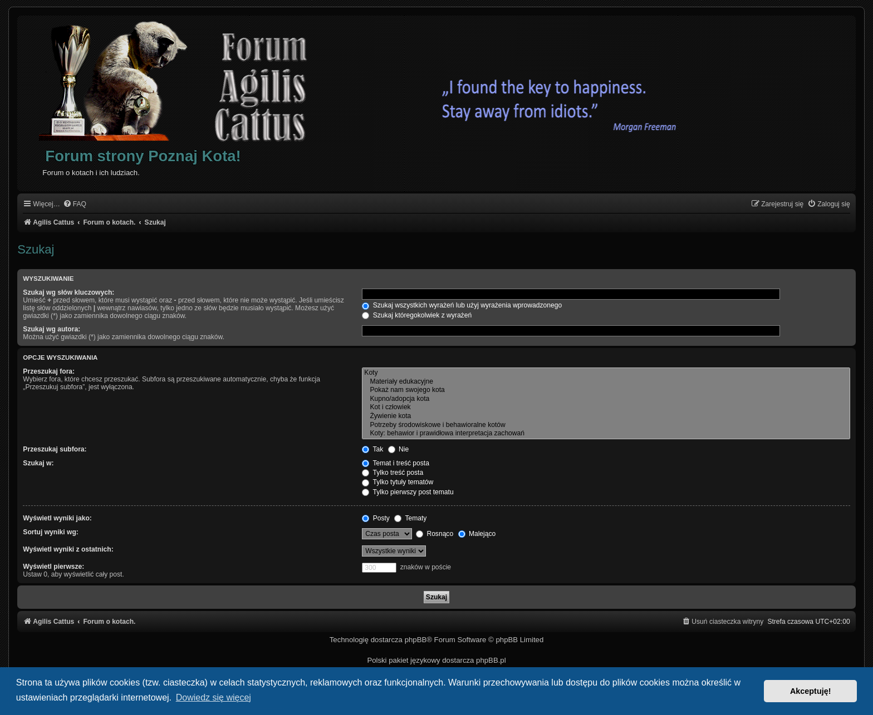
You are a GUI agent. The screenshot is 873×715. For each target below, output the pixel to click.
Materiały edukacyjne (606, 382)
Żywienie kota (606, 416)
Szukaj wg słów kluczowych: (68, 292)
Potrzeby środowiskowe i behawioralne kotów (606, 425)
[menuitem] (74, 204)
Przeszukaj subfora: (54, 449)
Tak (372, 449)
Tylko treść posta (392, 472)
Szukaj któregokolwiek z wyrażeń (417, 315)
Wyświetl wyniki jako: (57, 518)
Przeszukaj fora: (49, 371)
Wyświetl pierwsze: (53, 566)
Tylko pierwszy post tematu (407, 492)
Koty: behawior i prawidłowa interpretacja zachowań (606, 433)
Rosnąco (434, 534)
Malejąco (477, 534)
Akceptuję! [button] (810, 691)
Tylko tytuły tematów (397, 482)
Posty (376, 518)
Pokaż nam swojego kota (606, 390)
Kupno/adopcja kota (606, 399)
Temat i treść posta (395, 463)
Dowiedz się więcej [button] (213, 697)
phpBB (416, 639)
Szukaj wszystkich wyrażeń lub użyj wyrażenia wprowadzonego (462, 305)
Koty (606, 373)
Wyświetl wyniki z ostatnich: (68, 549)
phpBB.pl (491, 660)
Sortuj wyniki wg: (50, 532)
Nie (398, 449)
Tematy (410, 518)
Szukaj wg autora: (51, 329)
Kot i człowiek (606, 407)
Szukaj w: (38, 463)
